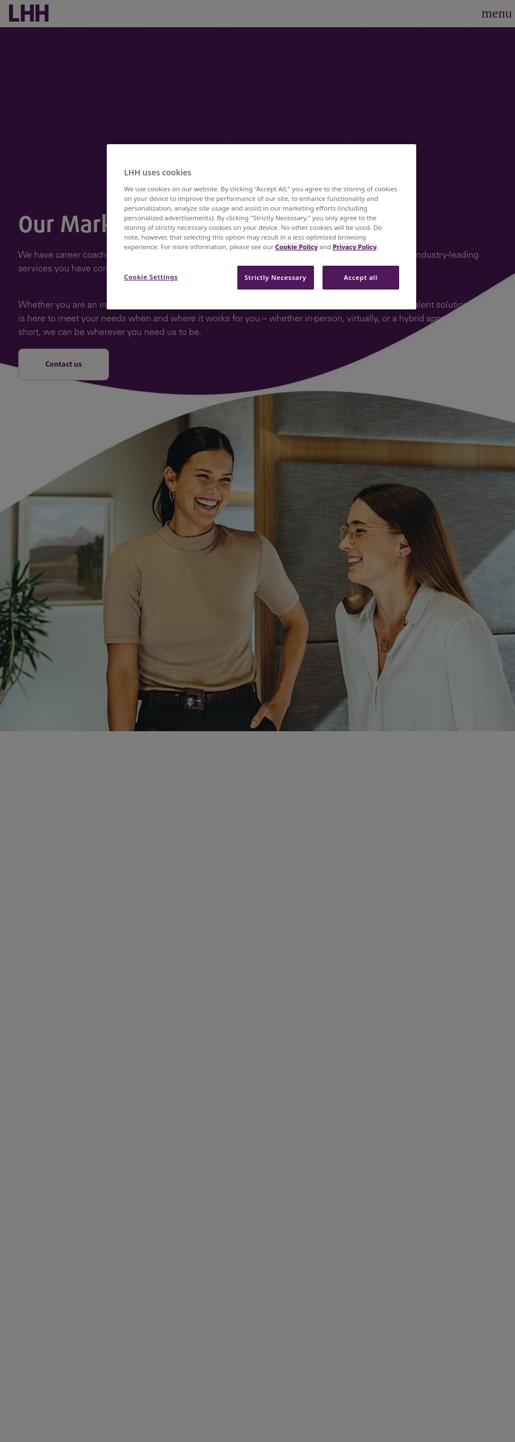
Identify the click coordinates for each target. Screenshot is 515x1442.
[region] (261, 226)
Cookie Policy (296, 246)
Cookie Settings (151, 277)
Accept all (360, 277)
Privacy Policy (355, 246)
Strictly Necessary (276, 277)
